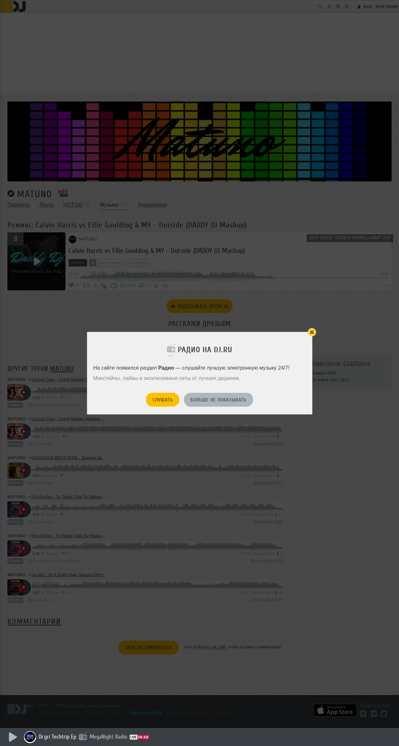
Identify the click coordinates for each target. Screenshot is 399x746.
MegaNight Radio (109, 736)
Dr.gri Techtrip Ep (58, 736)
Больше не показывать (218, 400)
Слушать (163, 400)
